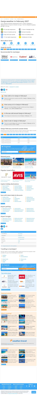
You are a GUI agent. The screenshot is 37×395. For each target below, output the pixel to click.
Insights (18, 17)
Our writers (9, 387)
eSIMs (4, 262)
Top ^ (2, 229)
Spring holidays (18, 186)
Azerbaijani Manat (21, 238)
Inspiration (14, 17)
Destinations (7, 17)
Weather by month (11, 44)
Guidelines (9, 388)
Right (19, 241)
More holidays (3, 193)
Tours (22, 261)
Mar (7, 49)
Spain (21, 388)
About (4, 386)
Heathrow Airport (18, 222)
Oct (28, 49)
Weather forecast (18, 44)
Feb (5, 49)
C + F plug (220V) (21, 240)
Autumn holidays (18, 189)
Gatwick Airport (30, 209)
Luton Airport (18, 209)
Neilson (16, 201)
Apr (10, 49)
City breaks (5, 188)
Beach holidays (6, 186)
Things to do (23, 260)
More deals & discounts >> (6, 290)
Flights (4, 257)
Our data (9, 386)
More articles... (4, 310)
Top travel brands (7, 199)
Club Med (29, 202)
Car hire (4, 261)
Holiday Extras (30, 198)
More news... (4, 365)
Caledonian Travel (30, 201)
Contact (4, 387)
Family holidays (6, 189)
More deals (3, 204)
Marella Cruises (18, 202)
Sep (25, 49)
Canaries (21, 386)
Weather (2, 17)
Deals (11, 17)
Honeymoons (29, 186)
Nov (31, 49)
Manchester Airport (7, 209)
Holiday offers (6, 198)
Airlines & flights (6, 201)
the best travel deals (10, 344)
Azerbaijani (20, 236)
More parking (3, 214)
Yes (18, 243)
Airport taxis (5, 260)
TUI (15, 198)
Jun (16, 49)
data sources (9, 84)
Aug (22, 49)
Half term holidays (7, 191)
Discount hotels (6, 202)
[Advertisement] (19, 8)
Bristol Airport (6, 212)
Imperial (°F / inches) (14, 87)
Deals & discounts (32, 44)
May (13, 49)
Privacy (4, 388)
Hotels (22, 256)
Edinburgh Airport (19, 212)
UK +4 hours (20, 234)
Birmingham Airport (19, 210)
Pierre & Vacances (30, 199)
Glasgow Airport (30, 210)
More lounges (3, 224)
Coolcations (29, 188)
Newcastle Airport (31, 212)
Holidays (4, 256)
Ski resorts (29, 191)
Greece (21, 387)
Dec (34, 49)
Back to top (3, 93)
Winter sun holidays (19, 191)
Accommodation (24, 257)
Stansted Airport (6, 210)
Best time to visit (4, 44)
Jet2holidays (17, 199)
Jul (19, 49)
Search (21, 17)
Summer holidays (18, 188)
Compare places (30, 189)
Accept (33, 392)
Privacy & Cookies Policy (12, 393)
